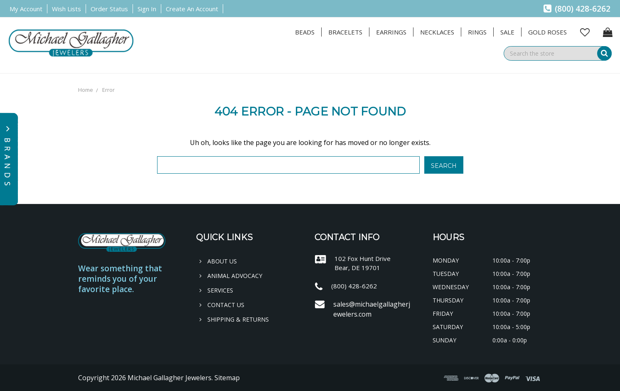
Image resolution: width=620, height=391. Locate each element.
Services (216, 290)
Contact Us (221, 305)
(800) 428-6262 (577, 8)
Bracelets (345, 32)
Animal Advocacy (230, 276)
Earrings (391, 32)
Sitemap (227, 377)
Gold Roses (547, 32)
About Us (218, 261)
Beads (305, 32)
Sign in (147, 9)
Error (108, 89)
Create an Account (192, 9)
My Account (26, 9)
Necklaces (437, 32)
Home (85, 89)
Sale (507, 32)
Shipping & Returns (234, 319)
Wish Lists (66, 9)
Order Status (109, 9)
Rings (477, 32)
